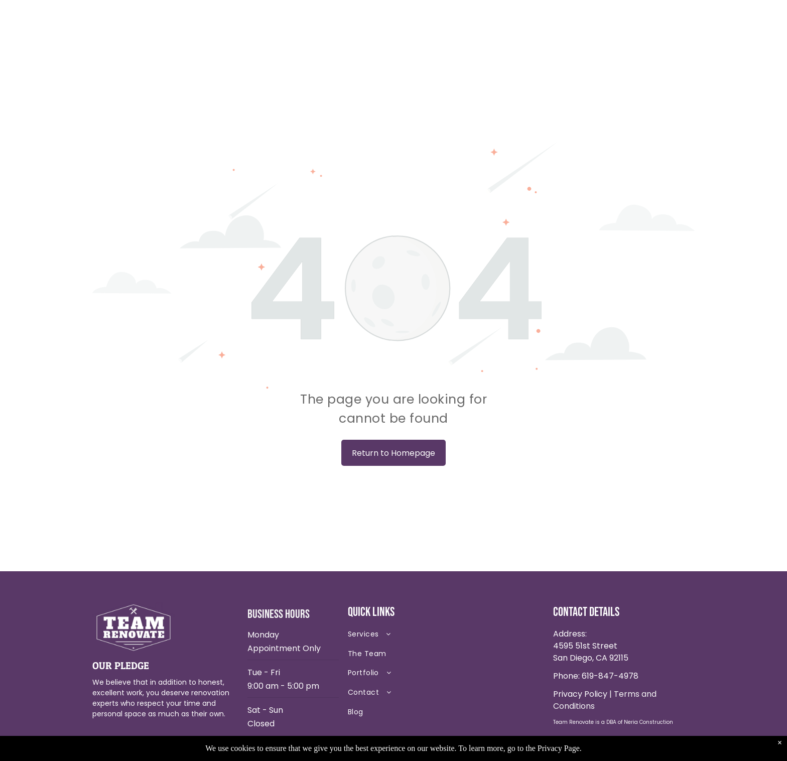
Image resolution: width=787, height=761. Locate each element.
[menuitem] (418, 637)
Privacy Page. (560, 748)
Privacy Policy (580, 694)
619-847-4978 (610, 676)
